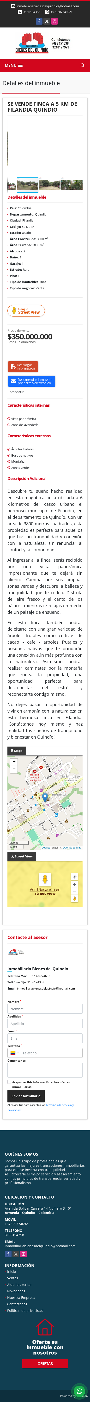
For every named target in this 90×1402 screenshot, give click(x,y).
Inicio (11, 1271)
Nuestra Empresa (21, 1297)
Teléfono (14, 1046)
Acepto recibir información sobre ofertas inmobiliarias (41, 1084)
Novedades (16, 1291)
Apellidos (15, 1016)
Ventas (12, 1278)
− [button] (14, 769)
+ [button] (14, 762)
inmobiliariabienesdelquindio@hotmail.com (46, 988)
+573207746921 (61, 12)
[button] (78, 124)
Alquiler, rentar (19, 1284)
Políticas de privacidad (25, 1310)
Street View (27, 311)
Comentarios (16, 1060)
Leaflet (46, 847)
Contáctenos (17, 1304)
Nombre (14, 1002)
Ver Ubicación (43, 889)
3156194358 (31, 12)
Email (12, 1031)
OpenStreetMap (72, 847)
